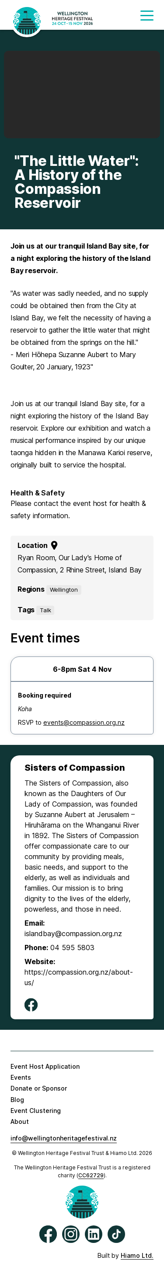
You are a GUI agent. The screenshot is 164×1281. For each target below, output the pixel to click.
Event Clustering (35, 1110)
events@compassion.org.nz (84, 722)
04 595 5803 (72, 947)
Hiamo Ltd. (137, 1255)
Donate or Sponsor (38, 1088)
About (19, 1121)
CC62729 (91, 1175)
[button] (147, 18)
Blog (17, 1099)
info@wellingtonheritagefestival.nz (63, 1138)
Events (20, 1077)
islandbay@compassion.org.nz (73, 933)
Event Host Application (45, 1066)
